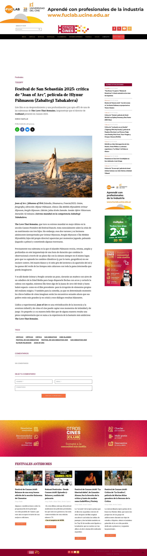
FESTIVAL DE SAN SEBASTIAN (27, 340)
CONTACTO (105, 37)
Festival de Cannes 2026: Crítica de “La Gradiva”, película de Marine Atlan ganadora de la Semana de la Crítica (117, 495)
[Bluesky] (27, 129)
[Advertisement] (73, 56)
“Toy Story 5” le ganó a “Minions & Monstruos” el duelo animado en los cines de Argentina (117, 93)
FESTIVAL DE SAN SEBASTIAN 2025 (54, 340)
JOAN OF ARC (39, 343)
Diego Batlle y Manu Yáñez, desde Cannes (58, 501)
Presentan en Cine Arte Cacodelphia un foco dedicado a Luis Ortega (117, 160)
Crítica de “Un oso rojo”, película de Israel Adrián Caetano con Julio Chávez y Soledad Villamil (118, 171)
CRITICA (39, 337)
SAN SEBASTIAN (50, 337)
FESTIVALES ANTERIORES (33, 464)
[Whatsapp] (17, 129)
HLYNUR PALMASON (23, 343)
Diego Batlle (21, 119)
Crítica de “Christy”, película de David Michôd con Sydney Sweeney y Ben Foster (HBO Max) (118, 117)
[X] (32, 129)
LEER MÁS (21, 523)
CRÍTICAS (29, 337)
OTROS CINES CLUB (118, 37)
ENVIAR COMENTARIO (54, 395)
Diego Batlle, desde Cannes (83, 504)
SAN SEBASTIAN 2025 (78, 340)
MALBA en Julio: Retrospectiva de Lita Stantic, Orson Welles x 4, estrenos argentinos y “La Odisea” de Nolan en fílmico (117, 147)
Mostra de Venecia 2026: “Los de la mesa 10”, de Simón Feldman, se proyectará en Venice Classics (117, 105)
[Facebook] (22, 129)
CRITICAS (19, 337)
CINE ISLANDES (65, 337)
